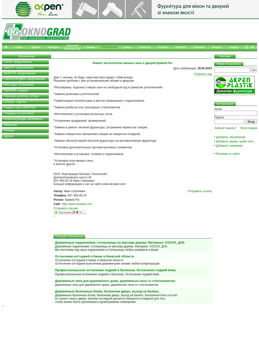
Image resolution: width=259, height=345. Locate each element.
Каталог (180, 47)
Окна (18, 47)
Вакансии (11, 124)
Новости (144, 47)
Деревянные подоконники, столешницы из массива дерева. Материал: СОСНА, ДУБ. (120, 242)
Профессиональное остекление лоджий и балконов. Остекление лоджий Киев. (115, 270)
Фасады (54, 47)
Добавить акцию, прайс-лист (235, 141)
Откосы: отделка (15, 102)
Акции (91, 47)
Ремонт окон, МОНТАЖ (20, 107)
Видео (234, 47)
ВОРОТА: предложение (20, 73)
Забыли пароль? (225, 128)
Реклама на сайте (228, 153)
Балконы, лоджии (16, 90)
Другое (9, 136)
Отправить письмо (66, 208)
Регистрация (248, 128)
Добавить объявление (230, 137)
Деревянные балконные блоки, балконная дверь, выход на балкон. (107, 291)
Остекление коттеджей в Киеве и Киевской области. (95, 256)
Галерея (198, 47)
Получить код (203, 74)
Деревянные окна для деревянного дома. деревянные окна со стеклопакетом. (115, 281)
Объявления (109, 47)
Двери (36, 47)
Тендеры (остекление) (19, 113)
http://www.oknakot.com (77, 204)
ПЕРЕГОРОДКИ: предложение (25, 79)
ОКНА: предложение (18, 62)
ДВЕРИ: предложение (19, 67)
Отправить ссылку (200, 191)
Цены (127, 47)
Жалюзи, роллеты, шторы (22, 96)
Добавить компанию (229, 145)
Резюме (10, 130)
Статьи (163, 47)
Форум (216, 47)
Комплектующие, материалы (24, 119)
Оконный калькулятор (72, 47)
